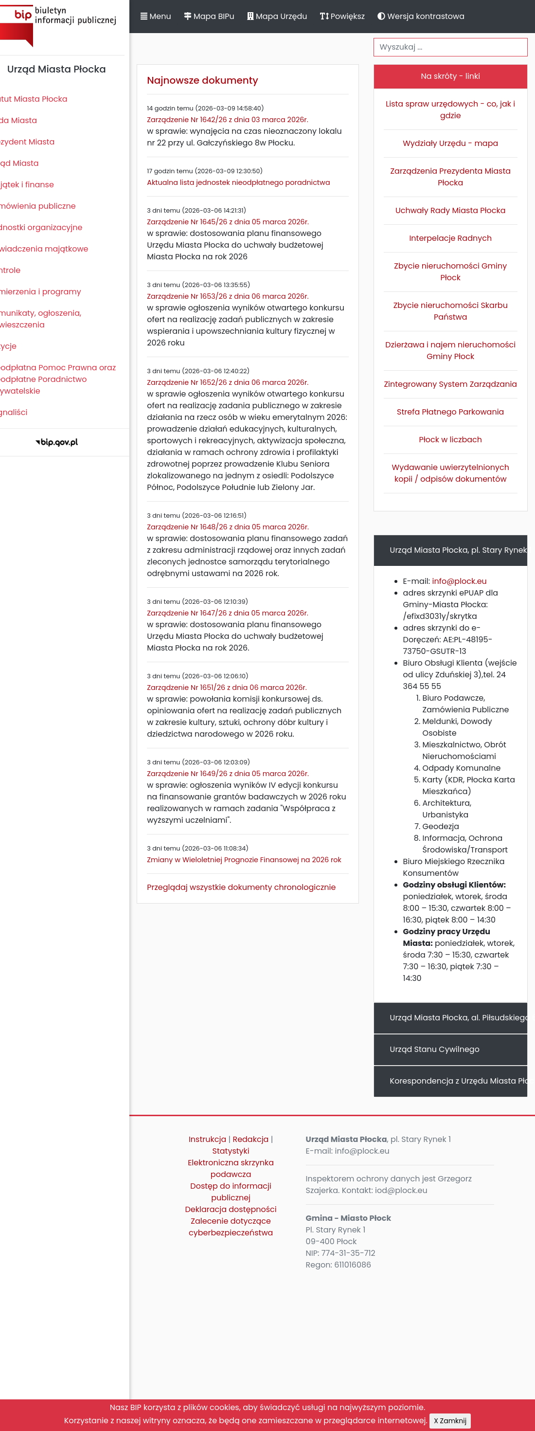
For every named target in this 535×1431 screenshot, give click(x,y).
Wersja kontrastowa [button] (437, 16)
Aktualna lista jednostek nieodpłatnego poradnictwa (254, 182)
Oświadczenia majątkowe (55, 248)
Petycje (19, 346)
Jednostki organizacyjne (52, 227)
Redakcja (263, 1151)
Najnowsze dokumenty (219, 80)
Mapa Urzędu (293, 16)
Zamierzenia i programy (51, 291)
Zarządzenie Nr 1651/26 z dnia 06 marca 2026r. (243, 699)
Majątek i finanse (38, 184)
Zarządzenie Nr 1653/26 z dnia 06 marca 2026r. (244, 296)
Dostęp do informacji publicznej (243, 1203)
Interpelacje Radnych (453, 238)
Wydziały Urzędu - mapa (453, 143)
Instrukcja (219, 1151)
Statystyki (243, 1162)
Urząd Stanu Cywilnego (441, 1061)
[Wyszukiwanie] (454, 47)
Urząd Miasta (30, 163)
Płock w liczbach (454, 451)
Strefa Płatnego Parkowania (453, 423)
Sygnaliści (24, 412)
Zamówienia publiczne (48, 206)
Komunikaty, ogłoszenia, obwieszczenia (51, 319)
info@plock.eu (466, 592)
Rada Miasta (29, 120)
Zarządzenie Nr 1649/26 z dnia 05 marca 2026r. (244, 797)
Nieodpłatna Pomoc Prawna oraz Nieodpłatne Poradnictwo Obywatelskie (68, 379)
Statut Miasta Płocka (44, 99)
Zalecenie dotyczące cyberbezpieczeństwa (243, 1238)
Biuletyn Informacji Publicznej (73, 26)
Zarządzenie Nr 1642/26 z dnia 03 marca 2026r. (244, 120)
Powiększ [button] (358, 16)
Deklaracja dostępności (243, 1221)
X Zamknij (450, 1421)
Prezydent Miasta (38, 141)
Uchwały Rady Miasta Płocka (454, 210)
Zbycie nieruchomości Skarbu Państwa (454, 311)
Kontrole (21, 270)
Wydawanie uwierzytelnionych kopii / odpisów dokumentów (454, 484)
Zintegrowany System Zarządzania (454, 390)
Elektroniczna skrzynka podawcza (243, 1180)
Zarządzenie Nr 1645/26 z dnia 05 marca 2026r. (244, 222)
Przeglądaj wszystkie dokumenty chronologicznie (257, 922)
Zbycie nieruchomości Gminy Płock (453, 271)
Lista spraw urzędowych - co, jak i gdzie (454, 109)
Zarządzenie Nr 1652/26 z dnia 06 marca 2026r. (244, 382)
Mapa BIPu (225, 16)
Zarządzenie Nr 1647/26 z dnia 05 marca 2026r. (244, 625)
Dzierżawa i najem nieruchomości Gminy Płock (454, 350)
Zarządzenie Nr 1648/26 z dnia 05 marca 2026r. (244, 538)
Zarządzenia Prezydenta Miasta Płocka (453, 176)
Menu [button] (172, 16)
